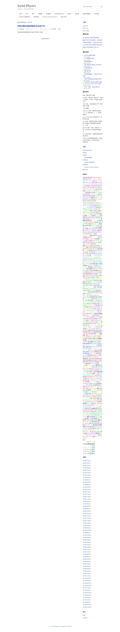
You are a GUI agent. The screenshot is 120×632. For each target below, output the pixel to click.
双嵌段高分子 (89, 257)
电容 (89, 199)
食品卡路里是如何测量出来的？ (93, 79)
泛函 (93, 337)
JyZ (84, 121)
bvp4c (87, 182)
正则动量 (92, 352)
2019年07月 (86, 530)
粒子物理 (97, 373)
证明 (84, 214)
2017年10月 (86, 580)
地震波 (99, 391)
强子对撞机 (97, 307)
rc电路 (86, 401)
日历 (84, 440)
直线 (92, 313)
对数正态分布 (93, 378)
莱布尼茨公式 (95, 393)
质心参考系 (87, 421)
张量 (98, 431)
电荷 (89, 362)
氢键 (85, 355)
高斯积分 (92, 207)
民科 (84, 431)
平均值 (93, 282)
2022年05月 (86, 465)
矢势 (92, 350)
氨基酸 (87, 418)
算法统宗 (89, 373)
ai (100, 430)
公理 (95, 265)
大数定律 (87, 408)
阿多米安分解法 (96, 177)
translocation (97, 257)
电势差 (97, 235)
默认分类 (63, 17)
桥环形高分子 (86, 288)
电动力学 (92, 242)
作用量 (86, 229)
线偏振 (96, 270)
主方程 (85, 371)
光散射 (100, 355)
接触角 (93, 395)
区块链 (89, 406)
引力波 (93, 192)
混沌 (87, 222)
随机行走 (95, 181)
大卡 (88, 278)
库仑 (92, 362)
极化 (101, 215)
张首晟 (85, 406)
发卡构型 (98, 288)
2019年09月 (86, 525)
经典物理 (100, 220)
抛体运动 (93, 244)
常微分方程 (86, 187)
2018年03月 (86, 568)
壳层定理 (88, 293)
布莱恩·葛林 (87, 393)
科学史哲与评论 (59, 13)
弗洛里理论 (92, 217)
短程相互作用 (99, 305)
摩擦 (100, 328)
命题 (92, 265)
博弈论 (99, 265)
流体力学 (96, 224)
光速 (98, 415)
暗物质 (100, 410)
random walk (95, 303)
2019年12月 (86, 518)
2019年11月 (86, 520)
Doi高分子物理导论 (24, 17)
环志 (87, 307)
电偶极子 (93, 196)
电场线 (97, 363)
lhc (101, 307)
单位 (85, 330)
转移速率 (96, 370)
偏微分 (86, 227)
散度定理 (96, 360)
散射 (101, 357)
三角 (90, 222)
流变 (84, 388)
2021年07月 (86, 482)
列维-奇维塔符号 (87, 343)
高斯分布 (94, 220)
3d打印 (86, 423)
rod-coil (85, 290)
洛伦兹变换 (90, 420)
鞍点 (98, 333)
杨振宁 (92, 210)
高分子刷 (94, 182)
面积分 (86, 365)
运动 (87, 320)
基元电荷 (96, 362)
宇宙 (100, 235)
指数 (100, 310)
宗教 (98, 398)
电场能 (85, 376)
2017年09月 (86, 583)
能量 (97, 227)
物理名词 (95, 254)
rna (83, 418)
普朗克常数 (98, 330)
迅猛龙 (95, 250)
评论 (59, 29)
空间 (92, 234)
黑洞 (98, 388)
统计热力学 (97, 376)
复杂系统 (87, 405)
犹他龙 (99, 250)
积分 (96, 192)
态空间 (90, 315)
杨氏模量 (94, 418)
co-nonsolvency (95, 357)
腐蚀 (89, 327)
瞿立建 (22, 29)
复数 (92, 215)
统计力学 (90, 300)
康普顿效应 (96, 425)
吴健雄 (94, 396)
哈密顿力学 (87, 230)
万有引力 (95, 179)
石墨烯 (93, 436)
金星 (85, 433)
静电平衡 (92, 235)
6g (91, 425)
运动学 (100, 318)
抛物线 (96, 313)
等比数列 (98, 300)
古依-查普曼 (93, 400)
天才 (93, 268)
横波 (99, 420)
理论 (96, 322)
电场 (84, 182)
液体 (98, 325)
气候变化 (88, 411)
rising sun (85, 110)
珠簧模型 (85, 327)
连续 (84, 320)
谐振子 (89, 425)
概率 (99, 282)
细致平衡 (95, 237)
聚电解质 (96, 232)
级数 (92, 255)
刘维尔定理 (90, 232)
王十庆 (100, 386)
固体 (99, 293)
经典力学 (85, 315)
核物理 (100, 436)
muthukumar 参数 (97, 348)
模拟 (88, 297)
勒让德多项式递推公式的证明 (92, 64)
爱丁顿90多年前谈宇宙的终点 (91, 37)
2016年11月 (86, 607)
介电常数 (96, 368)
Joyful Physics (26, 6)
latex (90, 182)
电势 (98, 196)
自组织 (96, 405)
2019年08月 (86, 528)
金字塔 (88, 381)
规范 (100, 350)
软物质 (100, 298)
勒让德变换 (89, 385)
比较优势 (95, 214)
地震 (93, 240)
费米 (100, 425)
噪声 (89, 401)
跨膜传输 (89, 212)
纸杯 (84, 95)
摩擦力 (90, 179)
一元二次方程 (89, 312)
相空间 (85, 201)
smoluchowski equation (94, 260)
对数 (84, 312)
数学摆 (86, 302)
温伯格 (90, 181)
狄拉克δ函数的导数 (89, 55)
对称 (99, 343)
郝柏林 (96, 386)
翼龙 (90, 252)
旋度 (99, 204)
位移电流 (92, 278)
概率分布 (89, 303)
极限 (90, 320)
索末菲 (97, 240)
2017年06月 (86, 590)
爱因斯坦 (85, 179)
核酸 (100, 416)
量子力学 (92, 189)
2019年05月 (86, 535)
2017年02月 (86, 600)
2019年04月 (86, 537)
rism (101, 325)
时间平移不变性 (91, 340)
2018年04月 (86, 566)
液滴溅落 (98, 353)
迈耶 (97, 436)
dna (94, 300)
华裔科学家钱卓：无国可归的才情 (92, 42)
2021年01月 (86, 494)
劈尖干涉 (99, 418)
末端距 (89, 215)
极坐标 (96, 222)
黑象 (87, 247)
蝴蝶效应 (93, 403)
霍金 (100, 239)
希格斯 (92, 410)
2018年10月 (86, 552)
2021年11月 (86, 475)
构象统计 (89, 290)
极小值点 (93, 333)
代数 (98, 310)
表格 (96, 249)
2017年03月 (86, 597)
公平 (99, 378)
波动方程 (85, 275)
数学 (99, 197)
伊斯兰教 (87, 400)
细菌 (84, 217)
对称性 (100, 181)
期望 (96, 282)
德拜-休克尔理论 (96, 347)
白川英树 (87, 263)
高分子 (96, 210)
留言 (33, 13)
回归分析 (87, 410)
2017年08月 (86, 585)
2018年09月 (86, 554)
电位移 (93, 277)
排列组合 (97, 219)
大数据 (98, 403)
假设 (93, 322)
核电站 (91, 308)
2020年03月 (86, 511)
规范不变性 (86, 352)
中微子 (96, 410)
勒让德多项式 (98, 186)
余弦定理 (93, 411)
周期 (90, 302)
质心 (91, 283)
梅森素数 (99, 383)
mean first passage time (89, 259)
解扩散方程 (87, 71)
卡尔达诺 (96, 358)
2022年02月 (86, 472)
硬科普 (77, 13)
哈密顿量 (93, 230)
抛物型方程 (96, 430)
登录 (84, 615)
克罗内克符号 (97, 342)
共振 (91, 405)
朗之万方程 (94, 401)
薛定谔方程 (91, 275)
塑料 (91, 254)
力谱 (85, 272)
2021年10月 (86, 477)
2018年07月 (86, 559)
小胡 (84, 108)
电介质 (98, 215)
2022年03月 (86, 470)
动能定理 (92, 433)
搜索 (101, 7)
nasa (98, 406)
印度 (95, 234)
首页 (20, 13)
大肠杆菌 (99, 287)
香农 (88, 433)
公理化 (88, 345)
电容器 (99, 205)
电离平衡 (89, 237)
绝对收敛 (96, 255)
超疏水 (93, 197)
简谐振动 (98, 290)
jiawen (84, 117)
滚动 (91, 430)
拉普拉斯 (92, 317)
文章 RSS (85, 26)
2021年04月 (86, 489)
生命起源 (92, 416)
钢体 (88, 416)
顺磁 (92, 302)
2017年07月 (86, 588)
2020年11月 (86, 499)
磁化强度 (96, 302)
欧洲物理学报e (94, 297)
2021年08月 (86, 480)
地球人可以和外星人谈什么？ (91, 47)
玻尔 (87, 239)
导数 (88, 189)
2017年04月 (86, 595)
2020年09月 (86, 501)
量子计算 (93, 406)
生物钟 (100, 405)
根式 (90, 313)
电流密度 (88, 415)
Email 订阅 (86, 30)
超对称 (97, 375)
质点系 (93, 227)
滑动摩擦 (88, 282)
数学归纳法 (93, 345)
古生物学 (89, 250)
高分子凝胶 (95, 212)
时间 (91, 380)
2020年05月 (86, 506)
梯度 (87, 184)
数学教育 (93, 288)
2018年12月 (86, 547)
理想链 (89, 201)
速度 (92, 222)
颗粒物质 (94, 391)
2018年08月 (86, 556)
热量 (85, 278)
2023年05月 (86, 463)
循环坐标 (91, 335)
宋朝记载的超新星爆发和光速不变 (31, 26)
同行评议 (93, 310)
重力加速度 (91, 292)
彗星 (99, 435)
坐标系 (100, 317)
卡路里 (97, 277)
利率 (97, 317)
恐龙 (85, 250)
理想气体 (88, 435)
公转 (87, 388)
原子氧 (93, 327)
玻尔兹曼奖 (87, 298)
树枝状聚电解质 (95, 423)
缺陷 (95, 295)
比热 (100, 370)
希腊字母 (85, 358)
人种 (90, 391)
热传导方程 (89, 322)
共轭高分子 (95, 262)
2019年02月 (86, 542)
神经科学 (91, 368)
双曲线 (100, 313)
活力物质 (85, 300)
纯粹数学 (98, 340)
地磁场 (98, 308)
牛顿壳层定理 (88, 68)
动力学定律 (95, 315)
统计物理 (92, 219)
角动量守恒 (92, 204)
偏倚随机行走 (89, 191)
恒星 (90, 436)
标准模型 (93, 201)
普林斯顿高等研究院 (95, 413)
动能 (87, 335)
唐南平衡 (88, 347)
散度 (89, 196)
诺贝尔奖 (94, 367)
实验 (99, 322)
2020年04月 (86, 508)
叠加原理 (88, 363)
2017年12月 (86, 576)
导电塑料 (89, 262)
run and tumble (89, 287)
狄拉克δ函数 (98, 268)
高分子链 (95, 272)
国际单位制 (86, 242)
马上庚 (86, 255)
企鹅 (84, 307)
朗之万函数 (94, 273)
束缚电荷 (88, 277)
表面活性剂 (86, 325)
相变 (96, 197)
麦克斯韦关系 (97, 385)
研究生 (93, 375)
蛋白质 (97, 416)
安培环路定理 (89, 280)
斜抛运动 (97, 207)
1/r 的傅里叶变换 (89, 58)
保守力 (88, 245)
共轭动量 (89, 338)
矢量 (84, 177)
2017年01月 (86, 602)
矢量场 (98, 230)
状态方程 (92, 381)
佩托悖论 (92, 426)
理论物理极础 (86, 13)
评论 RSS (85, 28)
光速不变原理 (97, 267)
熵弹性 (97, 292)
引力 (91, 205)
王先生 (85, 138)
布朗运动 (94, 431)
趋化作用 (96, 285)
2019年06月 (86, 532)
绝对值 (96, 312)
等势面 (85, 237)
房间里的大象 (96, 247)
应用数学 (85, 342)
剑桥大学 (87, 353)
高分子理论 (86, 254)
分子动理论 (94, 435)
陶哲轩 (85, 189)
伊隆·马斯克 (93, 398)
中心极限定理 (94, 408)
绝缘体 (93, 363)
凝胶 (84, 245)
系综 (98, 428)
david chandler (93, 325)
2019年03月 (86, 540)
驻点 (91, 353)
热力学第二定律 (91, 371)
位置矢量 (85, 318)
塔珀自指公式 (89, 360)
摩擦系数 (96, 280)
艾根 (90, 418)
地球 (94, 290)
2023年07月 (86, 460)
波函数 (100, 273)
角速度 (90, 318)
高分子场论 (99, 252)
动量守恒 (95, 338)
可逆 (85, 317)
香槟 (92, 323)
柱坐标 (89, 357)
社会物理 (88, 390)
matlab (86, 181)
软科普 (69, 13)
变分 (90, 227)
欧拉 (84, 270)
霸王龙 (93, 252)
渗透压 (100, 187)
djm (91, 245)
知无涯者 (87, 194)
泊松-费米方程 (91, 209)
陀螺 (84, 411)
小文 (84, 134)
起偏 (99, 270)
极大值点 (88, 333)
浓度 (87, 285)
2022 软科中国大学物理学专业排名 (92, 45)
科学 (100, 212)
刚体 (88, 210)
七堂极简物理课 (96, 332)
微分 (100, 222)
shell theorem (94, 293)
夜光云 (96, 355)
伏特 (90, 365)
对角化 (94, 383)
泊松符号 (95, 343)
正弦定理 (99, 411)
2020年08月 (86, 504)
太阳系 (86, 436)
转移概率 (90, 370)
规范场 (97, 352)
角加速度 (95, 318)
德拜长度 (85, 350)
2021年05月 (86, 487)
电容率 (97, 275)
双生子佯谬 (88, 367)
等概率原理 (99, 371)
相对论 (88, 214)
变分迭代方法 (88, 396)
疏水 (90, 395)
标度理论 (96, 191)
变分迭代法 (99, 244)
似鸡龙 (86, 252)
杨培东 (91, 386)
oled (88, 265)
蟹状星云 (90, 267)
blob (84, 367)
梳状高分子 (99, 365)
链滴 (87, 217)
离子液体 (92, 187)
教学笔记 (36, 17)
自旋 (99, 210)
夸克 (88, 207)
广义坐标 (97, 337)
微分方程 (98, 209)
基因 (91, 240)
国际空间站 (86, 308)
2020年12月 (86, 496)
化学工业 (91, 388)
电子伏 (93, 365)
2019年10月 (86, 523)
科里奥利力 (89, 337)
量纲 (84, 426)
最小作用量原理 (93, 229)
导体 (88, 205)
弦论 (96, 187)
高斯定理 (97, 189)
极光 (95, 308)
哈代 (96, 204)
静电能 (95, 205)
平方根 (86, 313)
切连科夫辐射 (86, 244)
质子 (100, 375)
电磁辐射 (97, 327)
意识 (87, 368)
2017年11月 (86, 578)
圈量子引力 (95, 380)
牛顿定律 (89, 428)
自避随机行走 (91, 305)
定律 (90, 255)
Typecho (85, 618)
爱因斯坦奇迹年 (87, 332)
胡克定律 (88, 273)
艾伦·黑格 (92, 263)
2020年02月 (86, 513)
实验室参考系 (95, 421)
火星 (90, 423)
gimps (84, 385)
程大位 (85, 373)
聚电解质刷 (89, 177)
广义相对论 (86, 240)
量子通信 (91, 239)
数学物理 (90, 342)
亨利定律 (99, 323)
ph (83, 355)
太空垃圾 (89, 328)
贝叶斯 (85, 268)
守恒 (84, 222)
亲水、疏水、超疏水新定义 (92, 87)
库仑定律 (88, 192)
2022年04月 (86, 468)
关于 (27, 13)
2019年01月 (86, 544)
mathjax (94, 245)
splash (94, 353)
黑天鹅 (90, 247)
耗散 (88, 283)
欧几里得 (89, 268)
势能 (99, 194)
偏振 (85, 215)
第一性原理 (86, 398)
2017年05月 (86, 592)
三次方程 (90, 358)
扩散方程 (95, 320)
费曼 (91, 214)
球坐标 (85, 357)
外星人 (88, 431)
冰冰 (84, 104)
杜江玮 (85, 127)
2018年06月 (86, 561)
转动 (92, 415)
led (90, 265)
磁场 (89, 350)
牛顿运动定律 (91, 330)
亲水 (87, 395)
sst (85, 184)
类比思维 (99, 396)
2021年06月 (86, 484)
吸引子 (89, 403)
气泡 (95, 323)
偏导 (93, 373)
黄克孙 (88, 219)
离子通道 (93, 390)
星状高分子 (94, 199)
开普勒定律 (87, 234)
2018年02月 (86, 571)
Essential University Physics (50, 17)
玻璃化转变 (94, 298)
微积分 (94, 428)
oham (100, 240)
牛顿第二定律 (90, 186)
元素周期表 (86, 413)
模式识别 (91, 307)
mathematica (86, 235)
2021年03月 (86, 492)
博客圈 (40, 13)
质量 (90, 225)
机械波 (96, 420)
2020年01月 (86, 516)
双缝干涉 (94, 225)
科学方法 (90, 224)
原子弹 (88, 426)
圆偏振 (92, 270)
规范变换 (96, 350)
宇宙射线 (96, 239)
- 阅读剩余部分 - (45, 38)
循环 (88, 317)
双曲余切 (89, 272)
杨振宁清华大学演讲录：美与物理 (92, 40)
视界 (95, 415)
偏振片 (88, 270)
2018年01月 (86, 573)
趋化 (95, 287)
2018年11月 (86, 549)
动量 (95, 388)
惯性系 (85, 420)
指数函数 (89, 355)
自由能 (100, 199)
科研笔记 (96, 13)
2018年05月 (86, 564)
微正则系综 (90, 295)
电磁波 (100, 242)
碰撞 (96, 242)
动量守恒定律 (94, 194)
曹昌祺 (97, 433)
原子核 (85, 438)
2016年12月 (86, 604)
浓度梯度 (91, 285)
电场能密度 (90, 376)
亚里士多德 (95, 328)
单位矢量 (97, 426)
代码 (98, 245)
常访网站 (48, 13)
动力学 (86, 225)
